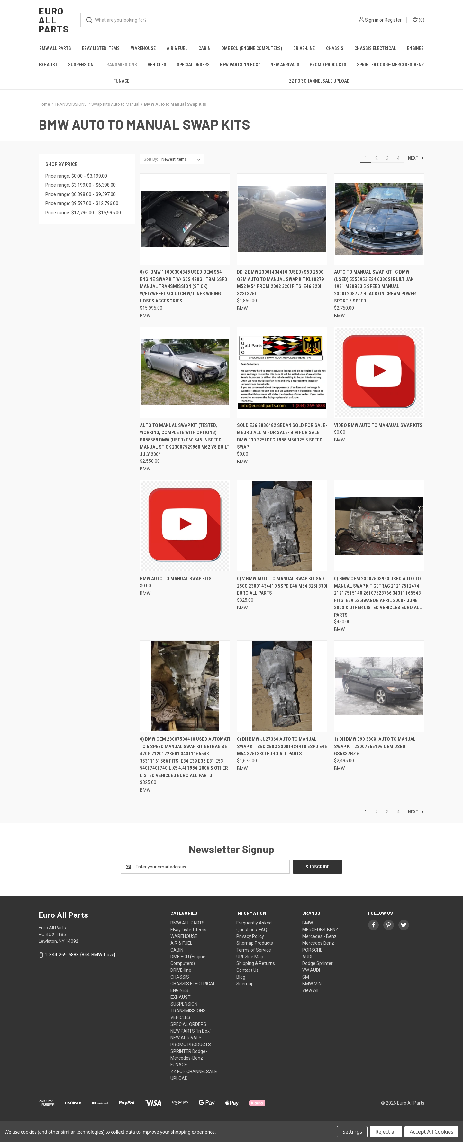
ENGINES (415, 48)
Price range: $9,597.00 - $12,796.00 (81, 203)
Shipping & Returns (255, 963)
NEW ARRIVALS (284, 64)
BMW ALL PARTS (55, 48)
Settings (352, 1131)
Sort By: (151, 159)
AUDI (307, 956)
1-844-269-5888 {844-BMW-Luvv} (80, 955)
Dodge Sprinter (317, 963)
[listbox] (182, 159)
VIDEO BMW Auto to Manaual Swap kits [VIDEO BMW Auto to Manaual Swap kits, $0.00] (378, 425)
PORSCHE (312, 949)
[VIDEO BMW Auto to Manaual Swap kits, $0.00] (379, 372)
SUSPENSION (81, 64)
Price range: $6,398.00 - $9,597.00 (80, 194)
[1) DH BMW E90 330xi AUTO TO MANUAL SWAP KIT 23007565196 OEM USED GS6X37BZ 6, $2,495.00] (379, 686)
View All (310, 990)
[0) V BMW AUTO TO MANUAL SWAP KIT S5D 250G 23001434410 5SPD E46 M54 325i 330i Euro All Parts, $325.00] (282, 525)
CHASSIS (334, 48)
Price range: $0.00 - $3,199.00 (76, 176)
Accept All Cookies (431, 1131)
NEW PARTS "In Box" (240, 64)
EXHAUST (48, 64)
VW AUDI (311, 970)
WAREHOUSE (143, 48)
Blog (240, 977)
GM (305, 977)
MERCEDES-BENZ (320, 929)
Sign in (371, 20)
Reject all (386, 1131)
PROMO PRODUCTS (328, 64)
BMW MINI (312, 983)
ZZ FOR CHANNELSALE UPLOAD (319, 81)
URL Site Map (249, 956)
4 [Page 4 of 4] (398, 158)
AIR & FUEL (177, 48)
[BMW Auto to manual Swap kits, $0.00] (185, 525)
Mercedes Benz (318, 943)
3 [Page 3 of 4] (387, 158)
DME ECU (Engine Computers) (252, 48)
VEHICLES (157, 64)
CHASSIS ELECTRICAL (375, 48)
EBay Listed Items (101, 48)
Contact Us (247, 970)
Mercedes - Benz (319, 936)
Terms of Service (253, 949)
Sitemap (245, 983)
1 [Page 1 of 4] (365, 158)
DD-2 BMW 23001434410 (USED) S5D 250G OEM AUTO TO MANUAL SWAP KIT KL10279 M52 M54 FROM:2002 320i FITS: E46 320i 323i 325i (280, 283)
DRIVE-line (304, 48)
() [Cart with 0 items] (418, 20)
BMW (307, 922)
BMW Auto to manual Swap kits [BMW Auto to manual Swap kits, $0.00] (176, 578)
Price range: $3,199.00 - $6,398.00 (80, 185)
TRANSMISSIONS (120, 64)
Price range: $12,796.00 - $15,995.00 (83, 213)
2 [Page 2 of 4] (376, 158)
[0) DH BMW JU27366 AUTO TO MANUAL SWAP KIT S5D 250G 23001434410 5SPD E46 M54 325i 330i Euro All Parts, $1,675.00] (282, 686)
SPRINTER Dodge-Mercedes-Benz (390, 64)
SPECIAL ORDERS (193, 64)
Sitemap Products (254, 943)
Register (393, 20)
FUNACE (121, 81)
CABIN (204, 48)
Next (416, 158)
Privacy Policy (250, 936)
